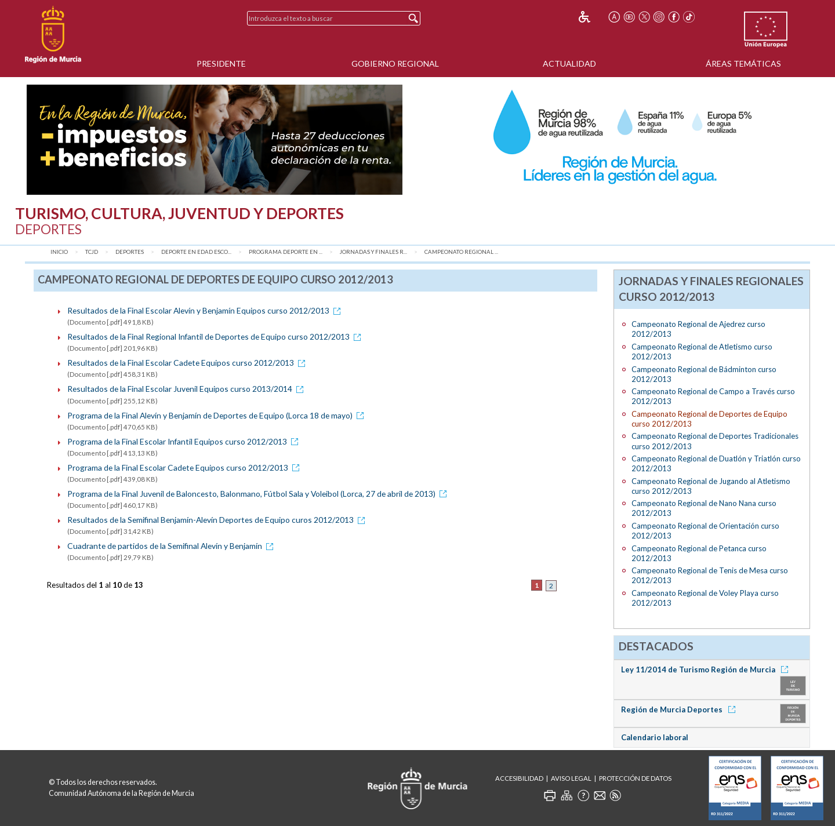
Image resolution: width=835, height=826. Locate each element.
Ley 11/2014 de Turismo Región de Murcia (706, 669)
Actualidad (569, 63)
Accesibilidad (519, 778)
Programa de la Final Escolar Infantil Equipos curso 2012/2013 (184, 441)
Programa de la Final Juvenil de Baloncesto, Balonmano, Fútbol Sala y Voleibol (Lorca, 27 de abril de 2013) (259, 493)
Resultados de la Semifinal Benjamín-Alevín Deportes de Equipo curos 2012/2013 (218, 520)
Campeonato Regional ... (461, 252)
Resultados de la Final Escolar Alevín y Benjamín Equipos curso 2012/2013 (205, 310)
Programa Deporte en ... (285, 252)
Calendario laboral (654, 737)
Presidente (221, 63)
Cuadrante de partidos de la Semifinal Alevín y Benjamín (172, 546)
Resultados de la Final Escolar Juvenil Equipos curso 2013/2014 (187, 389)
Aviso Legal (571, 778)
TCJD (91, 252)
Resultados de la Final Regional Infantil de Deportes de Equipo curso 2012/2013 (216, 336)
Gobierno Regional (395, 63)
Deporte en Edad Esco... (196, 252)
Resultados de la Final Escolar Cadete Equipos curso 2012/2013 (188, 362)
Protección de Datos (635, 778)
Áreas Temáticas (743, 63)
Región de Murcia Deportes (680, 709)
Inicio (59, 252)
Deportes (129, 252)
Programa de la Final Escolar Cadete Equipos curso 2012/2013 (185, 467)
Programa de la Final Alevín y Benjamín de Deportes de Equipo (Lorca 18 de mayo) (217, 415)
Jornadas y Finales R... (373, 252)
